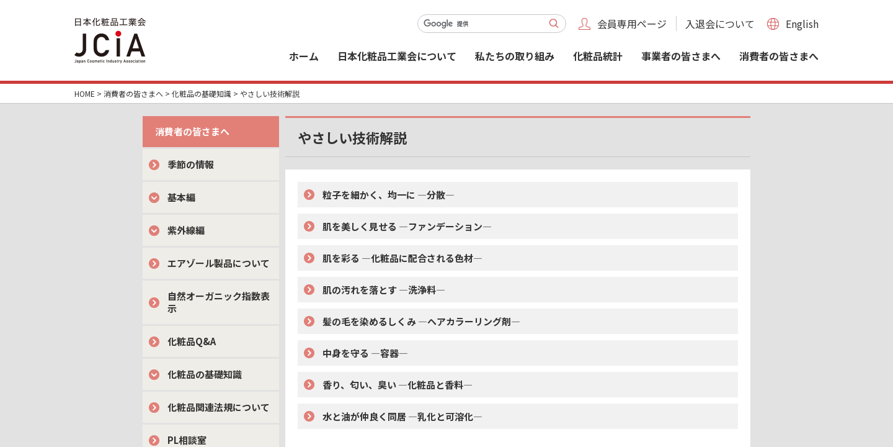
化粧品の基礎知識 (201, 93)
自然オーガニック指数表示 (218, 302)
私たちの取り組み (514, 55)
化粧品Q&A (191, 341)
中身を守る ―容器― (365, 352)
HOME (84, 93)
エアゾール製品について (218, 262)
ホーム (304, 55)
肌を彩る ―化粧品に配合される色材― (402, 257)
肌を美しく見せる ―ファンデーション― (407, 226)
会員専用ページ (632, 23)
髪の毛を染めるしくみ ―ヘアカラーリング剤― (421, 321)
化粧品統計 (598, 55)
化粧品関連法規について (218, 406)
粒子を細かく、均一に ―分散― (388, 194)
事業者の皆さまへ (681, 55)
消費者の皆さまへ (779, 55)
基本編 (181, 197)
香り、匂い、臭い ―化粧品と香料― (397, 384)
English (802, 23)
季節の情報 (190, 164)
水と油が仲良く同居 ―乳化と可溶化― (402, 416)
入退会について (720, 23)
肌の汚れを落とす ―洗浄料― (383, 289)
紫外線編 (186, 230)
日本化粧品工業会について (396, 55)
